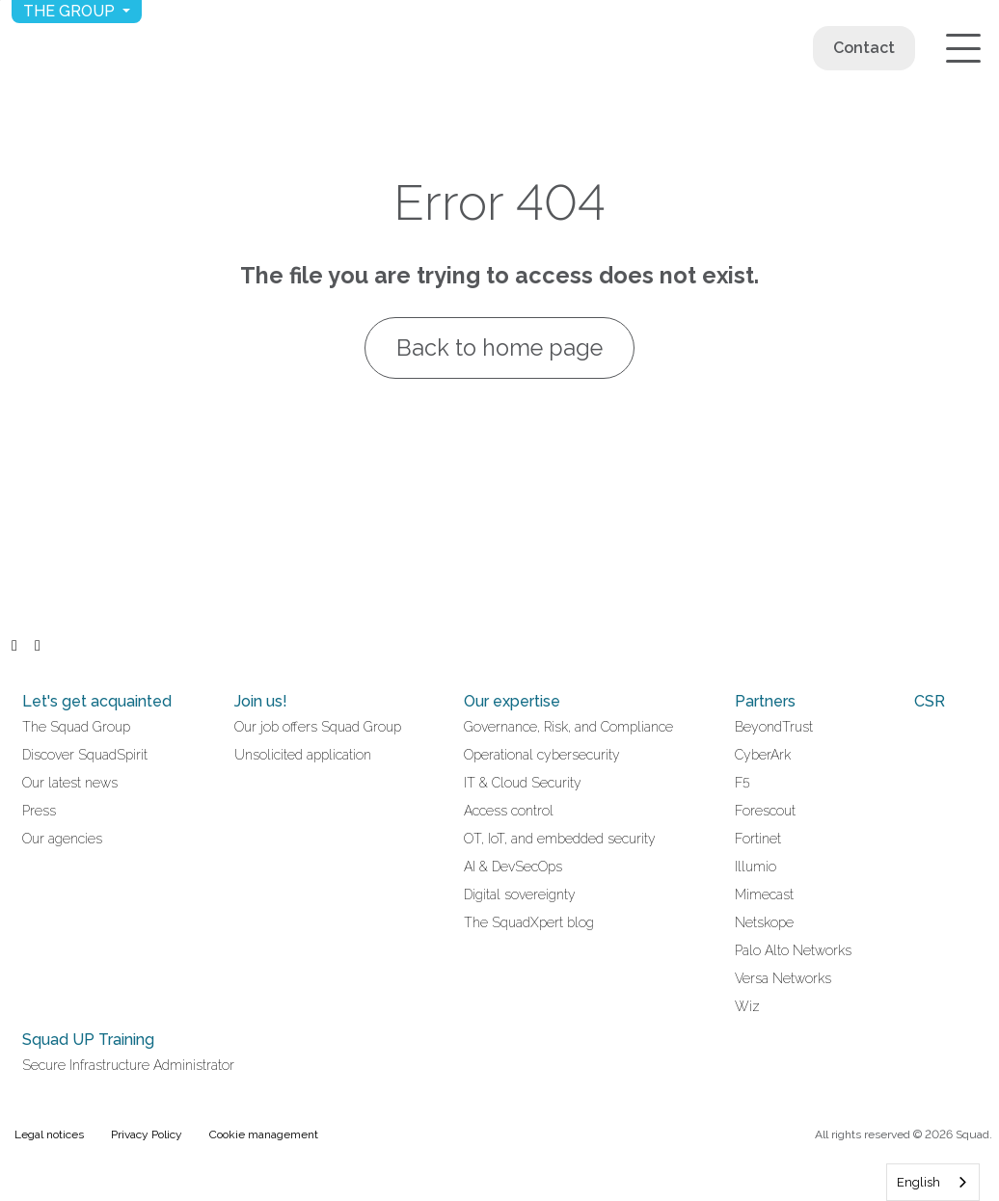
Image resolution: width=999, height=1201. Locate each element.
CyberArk (763, 754)
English (918, 1182)
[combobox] (933, 1182)
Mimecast (764, 894)
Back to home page (499, 347)
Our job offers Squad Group (317, 726)
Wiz (747, 1006)
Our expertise (512, 701)
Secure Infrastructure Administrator (128, 1065)
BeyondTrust (774, 726)
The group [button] (71, 11)
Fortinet (758, 838)
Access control (509, 810)
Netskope (764, 922)
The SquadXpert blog (529, 922)
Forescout (765, 810)
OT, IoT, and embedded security (560, 838)
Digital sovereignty (520, 894)
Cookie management (263, 1134)
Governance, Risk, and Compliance (568, 726)
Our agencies (62, 838)
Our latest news (70, 782)
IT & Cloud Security (522, 782)
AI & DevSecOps (513, 866)
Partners (765, 701)
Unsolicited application (302, 754)
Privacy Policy (146, 1134)
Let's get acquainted (97, 701)
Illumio (755, 866)
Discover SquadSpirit (85, 754)
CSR (929, 701)
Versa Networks (783, 978)
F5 (742, 782)
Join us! (260, 701)
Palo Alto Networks (793, 950)
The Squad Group (76, 726)
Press (39, 810)
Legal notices (49, 1134)
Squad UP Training (88, 1039)
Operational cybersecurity (542, 754)
